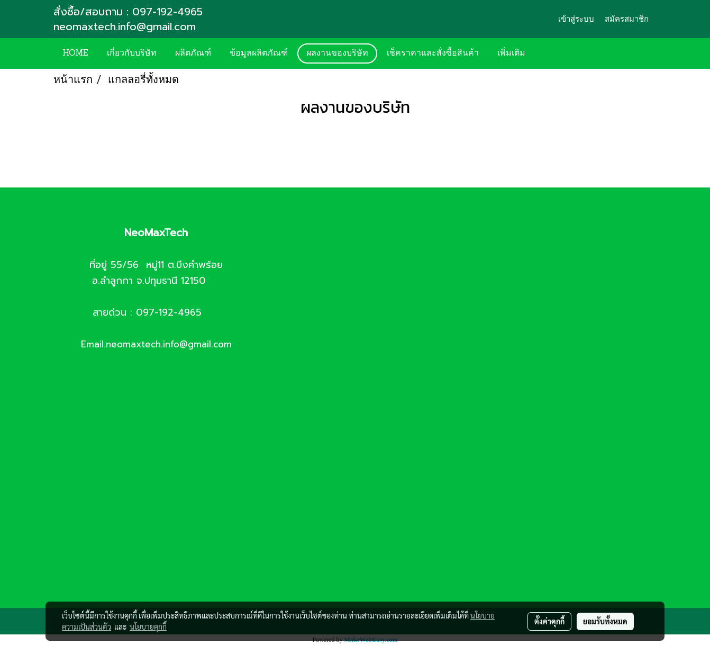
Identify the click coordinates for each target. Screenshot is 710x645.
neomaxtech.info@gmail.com (126, 26)
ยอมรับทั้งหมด (605, 621)
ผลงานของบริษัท (337, 53)
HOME (75, 53)
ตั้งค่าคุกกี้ (549, 621)
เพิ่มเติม (511, 53)
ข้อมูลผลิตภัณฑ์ (259, 53)
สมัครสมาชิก (627, 19)
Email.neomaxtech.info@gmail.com (156, 344)
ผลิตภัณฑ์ (193, 53)
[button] (550, 53)
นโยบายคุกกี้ (148, 626)
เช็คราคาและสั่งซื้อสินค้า (433, 53)
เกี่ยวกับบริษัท (132, 53)
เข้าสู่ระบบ (576, 19)
